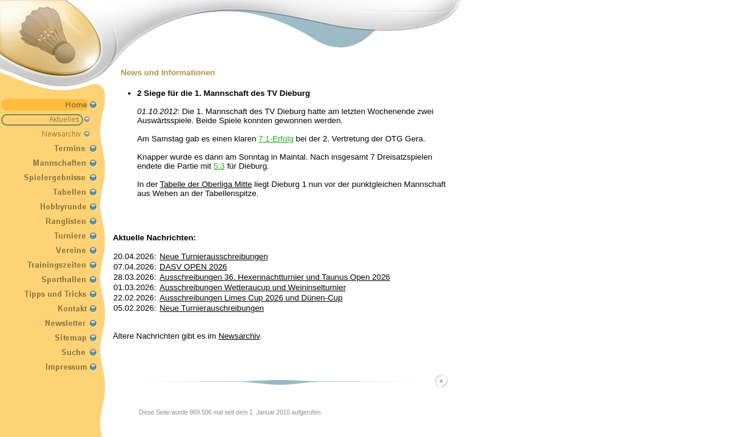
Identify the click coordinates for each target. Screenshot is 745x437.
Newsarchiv (239, 335)
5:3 (219, 166)
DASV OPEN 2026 (193, 266)
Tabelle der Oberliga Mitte (206, 184)
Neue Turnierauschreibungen (212, 308)
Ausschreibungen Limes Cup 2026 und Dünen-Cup (251, 297)
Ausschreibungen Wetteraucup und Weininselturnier (253, 287)
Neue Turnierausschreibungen (214, 256)
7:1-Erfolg (276, 138)
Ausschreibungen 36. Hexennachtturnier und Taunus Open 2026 (275, 277)
